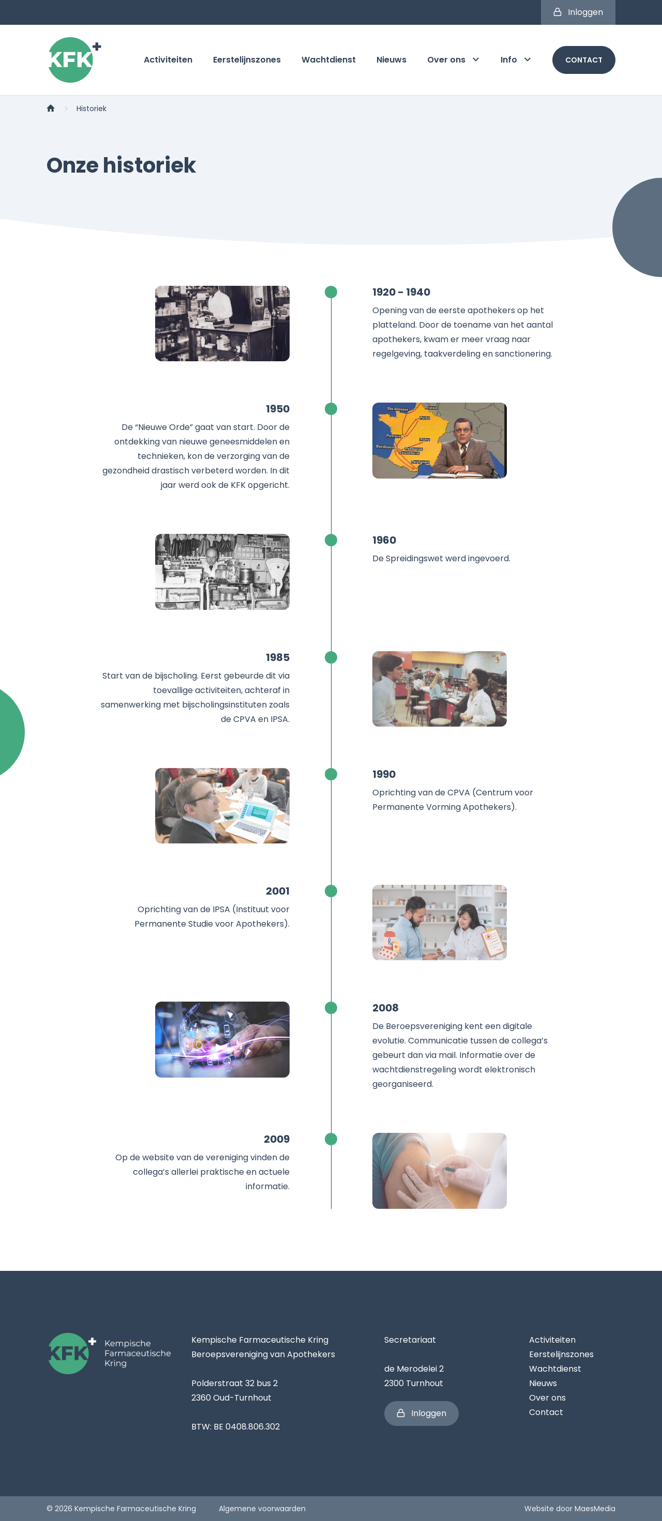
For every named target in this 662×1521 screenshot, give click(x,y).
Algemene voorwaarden (262, 1508)
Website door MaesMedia (569, 1508)
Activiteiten (168, 60)
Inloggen (578, 12)
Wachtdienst (329, 60)
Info (516, 60)
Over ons (453, 60)
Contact (584, 60)
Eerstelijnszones (247, 60)
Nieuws (392, 60)
